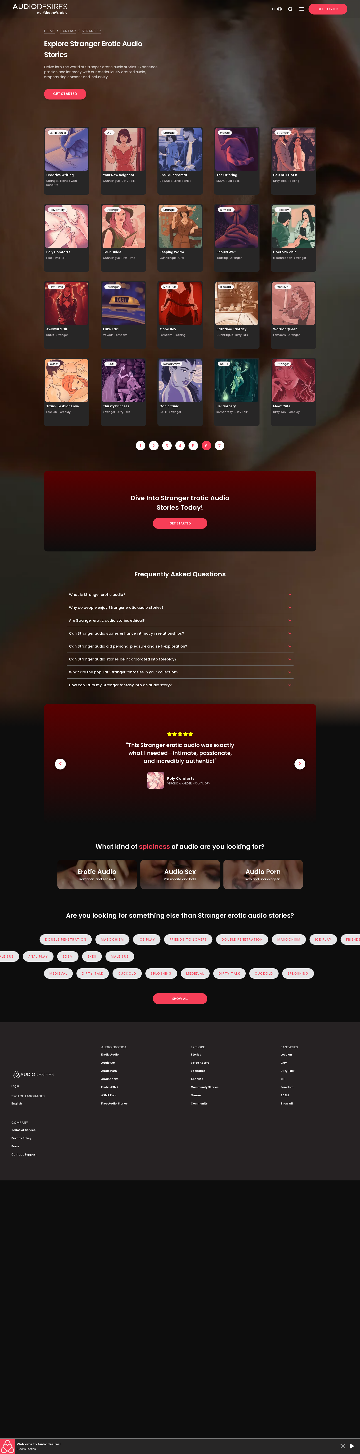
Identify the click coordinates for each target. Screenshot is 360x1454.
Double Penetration (67, 939)
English (16, 1103)
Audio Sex (108, 1063)
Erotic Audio (110, 1054)
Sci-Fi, (164, 412)
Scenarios (198, 1071)
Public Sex (233, 181)
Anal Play (39, 956)
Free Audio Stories (114, 1103)
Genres (196, 1095)
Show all (180, 998)
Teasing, (222, 258)
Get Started (328, 9)
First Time (128, 258)
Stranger (91, 31)
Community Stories (204, 1087)
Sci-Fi (224, 364)
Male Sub (169, 287)
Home (49, 31)
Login (15, 1086)
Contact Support (24, 1154)
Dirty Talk (128, 181)
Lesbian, (52, 412)
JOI (283, 1079)
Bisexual (226, 287)
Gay (284, 1063)
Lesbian (286, 1054)
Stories (196, 1054)
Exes (92, 956)
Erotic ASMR (109, 1087)
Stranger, (52, 181)
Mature (225, 133)
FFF (64, 258)
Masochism (114, 939)
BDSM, (220, 181)
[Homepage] (142, 9)
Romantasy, (224, 412)
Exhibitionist (58, 133)
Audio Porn (109, 1071)
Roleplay (283, 210)
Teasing (293, 181)
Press (15, 1146)
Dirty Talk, (280, 181)
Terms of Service (23, 1130)
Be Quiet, (166, 181)
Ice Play (148, 939)
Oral (109, 133)
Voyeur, (108, 335)
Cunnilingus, (111, 181)
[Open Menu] (301, 9)
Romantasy (171, 364)
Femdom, (166, 335)
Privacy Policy (21, 1138)
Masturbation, (283, 258)
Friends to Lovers (190, 939)
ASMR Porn (109, 1095)
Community (199, 1103)
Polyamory (57, 210)
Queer (54, 364)
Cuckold (126, 973)
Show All (287, 1103)
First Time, (53, 258)
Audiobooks (109, 1079)
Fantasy (68, 31)
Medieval (283, 287)
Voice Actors (200, 1063)
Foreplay (65, 412)
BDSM (110, 364)
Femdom (121, 335)
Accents (197, 1079)
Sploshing (160, 973)
